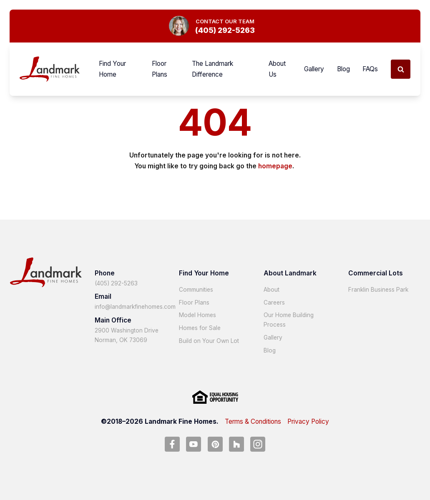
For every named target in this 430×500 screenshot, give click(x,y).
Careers (274, 302)
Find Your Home (112, 69)
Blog (343, 69)
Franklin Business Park (378, 289)
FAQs (370, 69)
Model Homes (197, 315)
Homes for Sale (200, 328)
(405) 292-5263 (116, 283)
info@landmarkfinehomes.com (135, 306)
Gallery (314, 69)
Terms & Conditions (253, 421)
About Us (277, 69)
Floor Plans (159, 69)
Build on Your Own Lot (209, 341)
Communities (196, 289)
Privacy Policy (308, 421)
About (271, 289)
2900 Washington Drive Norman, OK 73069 (126, 335)
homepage (275, 166)
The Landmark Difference (212, 69)
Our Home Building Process (289, 320)
